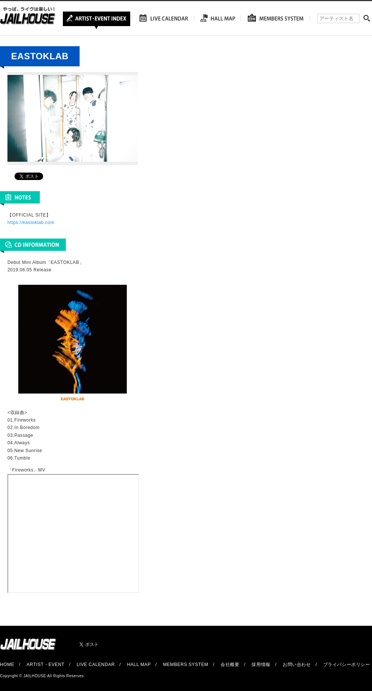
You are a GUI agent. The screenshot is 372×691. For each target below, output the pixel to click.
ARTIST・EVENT (45, 664)
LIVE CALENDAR (96, 664)
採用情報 (260, 664)
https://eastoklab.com (30, 222)
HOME (7, 664)
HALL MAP (139, 664)
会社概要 (230, 664)
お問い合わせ (297, 664)
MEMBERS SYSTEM (185, 664)
